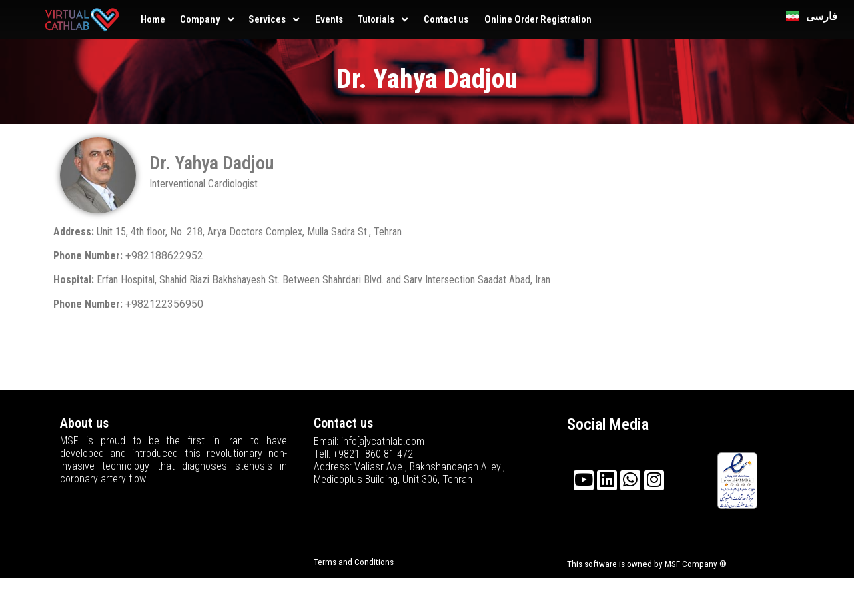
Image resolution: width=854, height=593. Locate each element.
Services (267, 19)
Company (200, 19)
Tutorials (376, 19)
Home (153, 19)
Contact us (446, 19)
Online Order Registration (538, 19)
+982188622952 (164, 255)
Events (329, 19)
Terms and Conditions (354, 562)
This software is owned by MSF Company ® (647, 564)
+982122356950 (164, 304)
